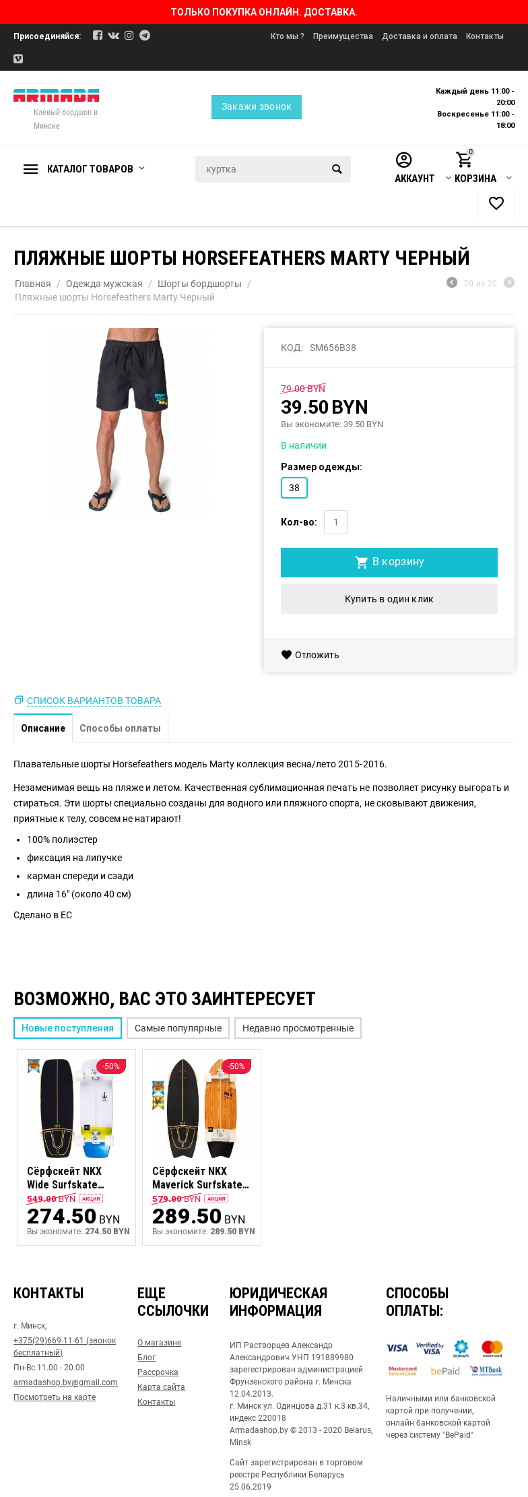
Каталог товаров (90, 169)
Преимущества (343, 36)
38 (294, 487)
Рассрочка (157, 1372)
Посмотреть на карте (54, 1397)
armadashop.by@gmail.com (65, 1382)
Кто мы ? (287, 36)
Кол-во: (299, 522)
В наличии (304, 445)
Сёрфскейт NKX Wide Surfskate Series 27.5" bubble (71, 1179)
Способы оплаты (120, 728)
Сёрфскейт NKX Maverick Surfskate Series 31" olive (197, 1179)
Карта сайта (161, 1387)
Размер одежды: (321, 466)
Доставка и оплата (419, 36)
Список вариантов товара (94, 700)
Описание (43, 728)
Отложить (310, 655)
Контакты (485, 36)
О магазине (159, 1342)
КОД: (292, 347)
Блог (146, 1357)
